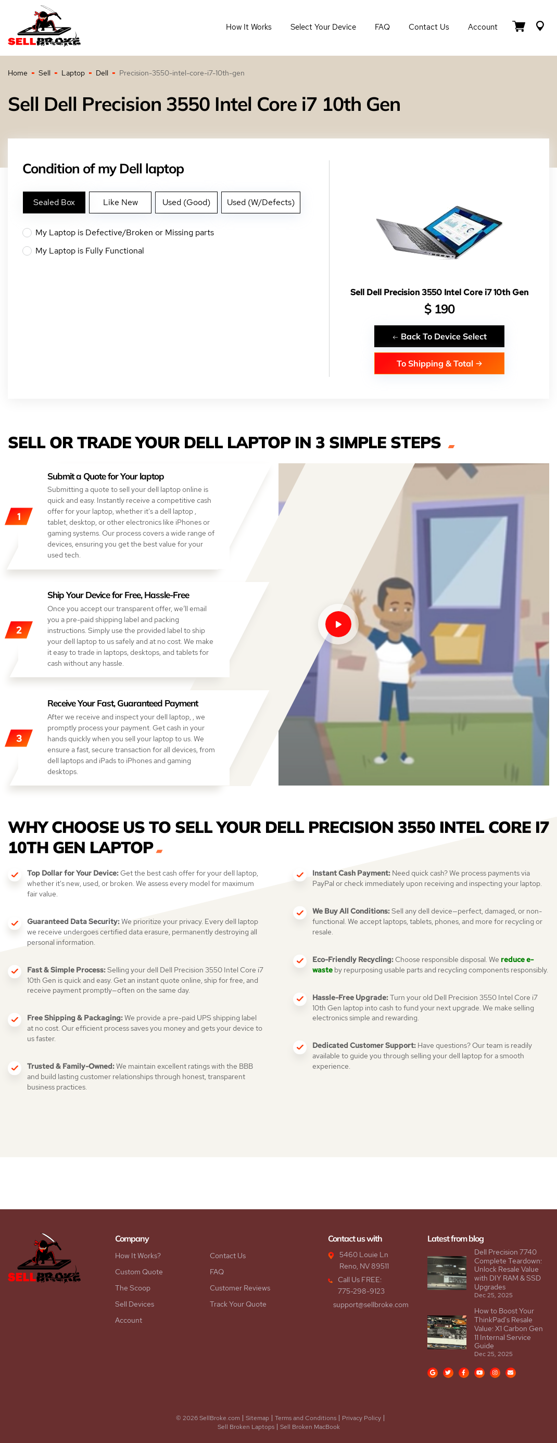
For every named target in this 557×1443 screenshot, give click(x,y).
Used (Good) (186, 202)
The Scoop (132, 1288)
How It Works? (138, 1255)
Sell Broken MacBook (310, 1427)
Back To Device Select (439, 336)
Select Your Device (323, 27)
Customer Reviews (240, 1288)
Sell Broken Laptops (246, 1427)
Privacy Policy (361, 1418)
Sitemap (257, 1418)
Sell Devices (134, 1304)
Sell (44, 73)
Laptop (73, 73)
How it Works (249, 27)
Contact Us (429, 27)
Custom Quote (139, 1271)
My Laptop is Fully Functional (175, 251)
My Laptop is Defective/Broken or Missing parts (175, 232)
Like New (120, 202)
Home (18, 73)
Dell (102, 73)
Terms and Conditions (305, 1418)
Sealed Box (54, 202)
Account (483, 27)
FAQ (382, 27)
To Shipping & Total (440, 363)
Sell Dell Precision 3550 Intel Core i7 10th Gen (439, 292)
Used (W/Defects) (261, 202)
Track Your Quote (238, 1304)
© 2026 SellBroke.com (208, 1418)
